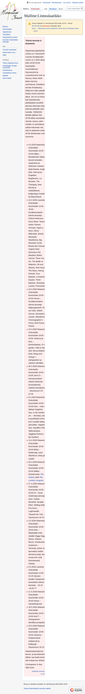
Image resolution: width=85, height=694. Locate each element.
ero (34, 28)
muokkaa (44, 674)
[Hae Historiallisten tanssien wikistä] (75, 9)
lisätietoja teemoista (39, 671)
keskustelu (46, 26)
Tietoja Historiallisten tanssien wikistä (37, 688)
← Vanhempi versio (43, 28)
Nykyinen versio (56, 28)
